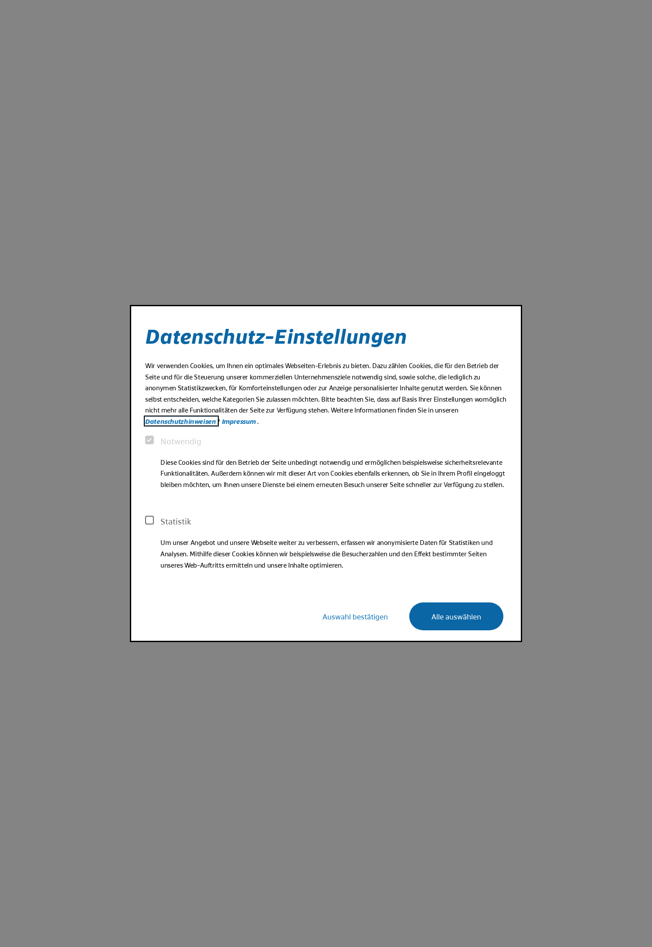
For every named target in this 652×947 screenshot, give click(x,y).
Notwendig (173, 441)
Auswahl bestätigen (355, 616)
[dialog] (326, 473)
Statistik (168, 521)
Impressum (239, 421)
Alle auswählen (456, 616)
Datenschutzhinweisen (181, 421)
